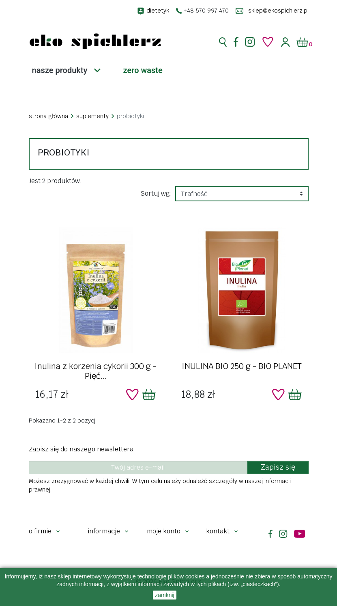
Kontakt (218, 531)
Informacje (104, 531)
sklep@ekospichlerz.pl (278, 10)
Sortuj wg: (156, 193)
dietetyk (157, 10)
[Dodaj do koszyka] (149, 394)
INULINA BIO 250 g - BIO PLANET (242, 366)
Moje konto (163, 531)
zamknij (164, 595)
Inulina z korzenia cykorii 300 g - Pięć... (95, 371)
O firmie (40, 531)
